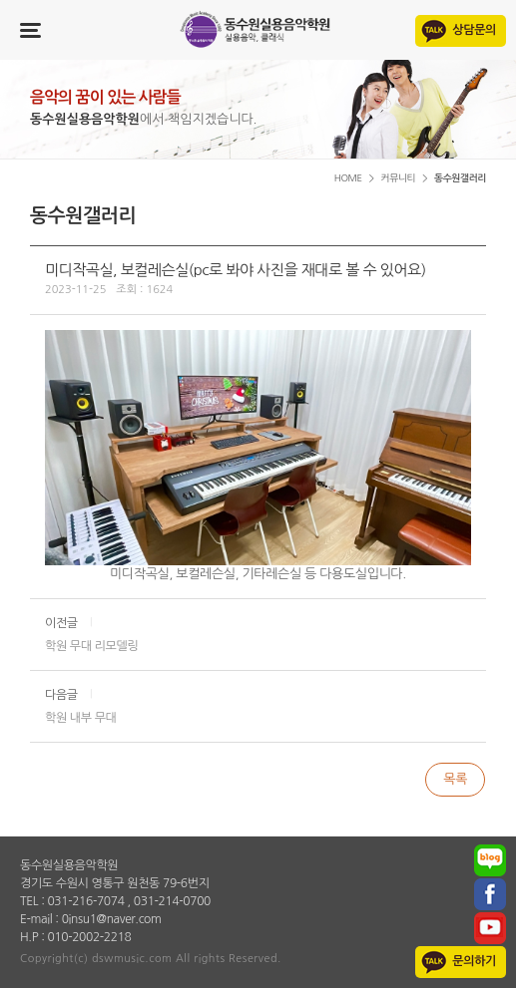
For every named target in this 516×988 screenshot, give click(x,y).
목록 (455, 779)
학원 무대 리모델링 (91, 646)
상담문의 (474, 30)
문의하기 (474, 961)
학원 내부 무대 (81, 718)
